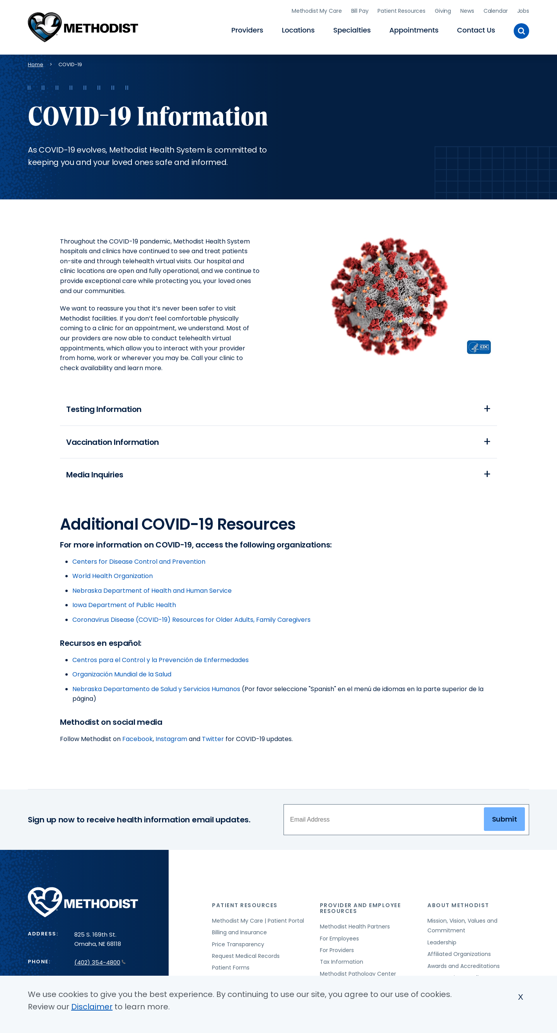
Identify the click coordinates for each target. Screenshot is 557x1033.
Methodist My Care (317, 10)
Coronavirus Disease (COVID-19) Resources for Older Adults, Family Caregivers (191, 620)
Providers (247, 29)
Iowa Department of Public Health (124, 606)
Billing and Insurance (239, 933)
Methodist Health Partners (355, 928)
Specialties (352, 29)
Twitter (213, 739)
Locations (298, 29)
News (467, 10)
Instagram (171, 739)
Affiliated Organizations (459, 955)
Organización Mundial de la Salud (121, 675)
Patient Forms (230, 969)
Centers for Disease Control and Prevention (138, 562)
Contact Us (476, 29)
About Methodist (458, 906)
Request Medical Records (246, 957)
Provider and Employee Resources (360, 909)
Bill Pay (360, 10)
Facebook (137, 739)
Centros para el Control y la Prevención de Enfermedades (160, 660)
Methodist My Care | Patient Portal (258, 921)
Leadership (441, 943)
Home (35, 62)
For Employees (339, 939)
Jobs (523, 10)
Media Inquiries (94, 475)
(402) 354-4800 (100, 963)
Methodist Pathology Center (358, 974)
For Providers (337, 951)
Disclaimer (92, 1007)
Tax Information (341, 963)
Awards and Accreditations (463, 967)
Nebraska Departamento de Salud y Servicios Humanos (156, 689)
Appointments (413, 29)
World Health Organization (112, 577)
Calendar (496, 10)
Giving (443, 10)
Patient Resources (401, 10)
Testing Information (104, 407)
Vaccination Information (112, 441)
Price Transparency (238, 945)
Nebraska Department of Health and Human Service (152, 591)
